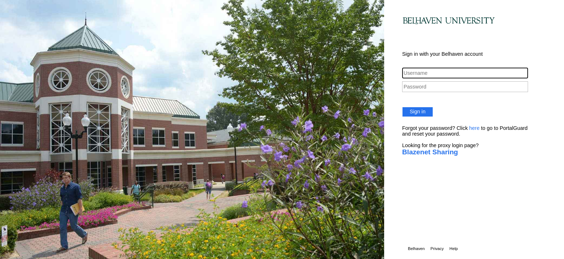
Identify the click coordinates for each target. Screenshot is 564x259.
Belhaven (416, 248)
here (474, 128)
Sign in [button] (418, 111)
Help (454, 248)
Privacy (437, 248)
